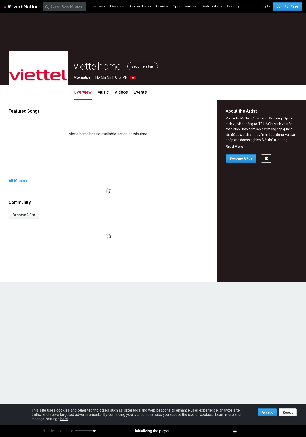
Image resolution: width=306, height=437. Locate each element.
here (64, 419)
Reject (288, 412)
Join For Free (287, 6)
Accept (267, 412)
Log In (264, 6)
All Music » (18, 181)
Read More (234, 146)
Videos (121, 92)
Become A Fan (24, 215)
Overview (83, 92)
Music (103, 92)
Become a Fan (142, 66)
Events (140, 92)
